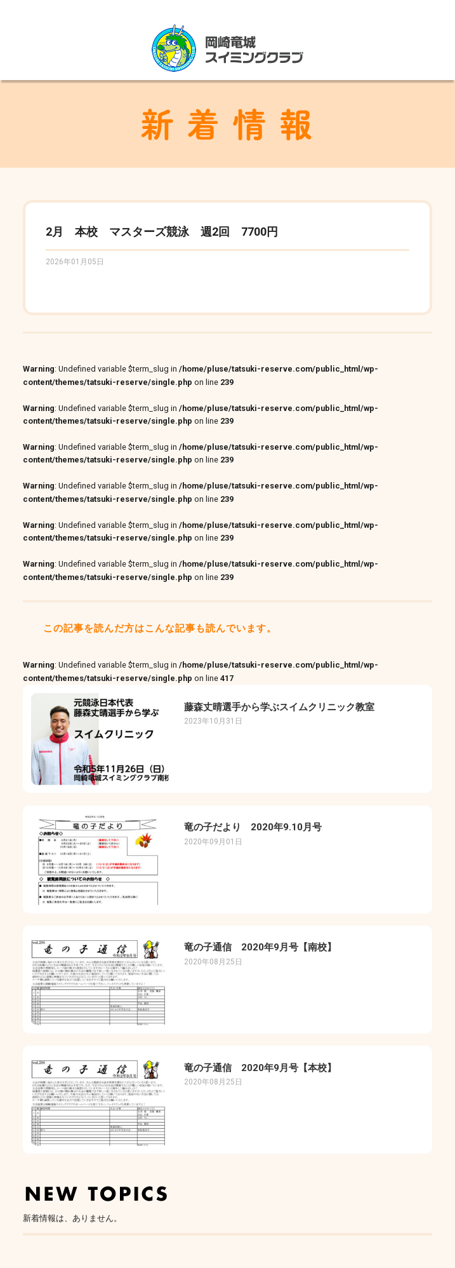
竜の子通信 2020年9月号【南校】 (260, 947)
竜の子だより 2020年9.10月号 (253, 827)
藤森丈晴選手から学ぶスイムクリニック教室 (279, 707)
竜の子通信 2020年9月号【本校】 (260, 1068)
